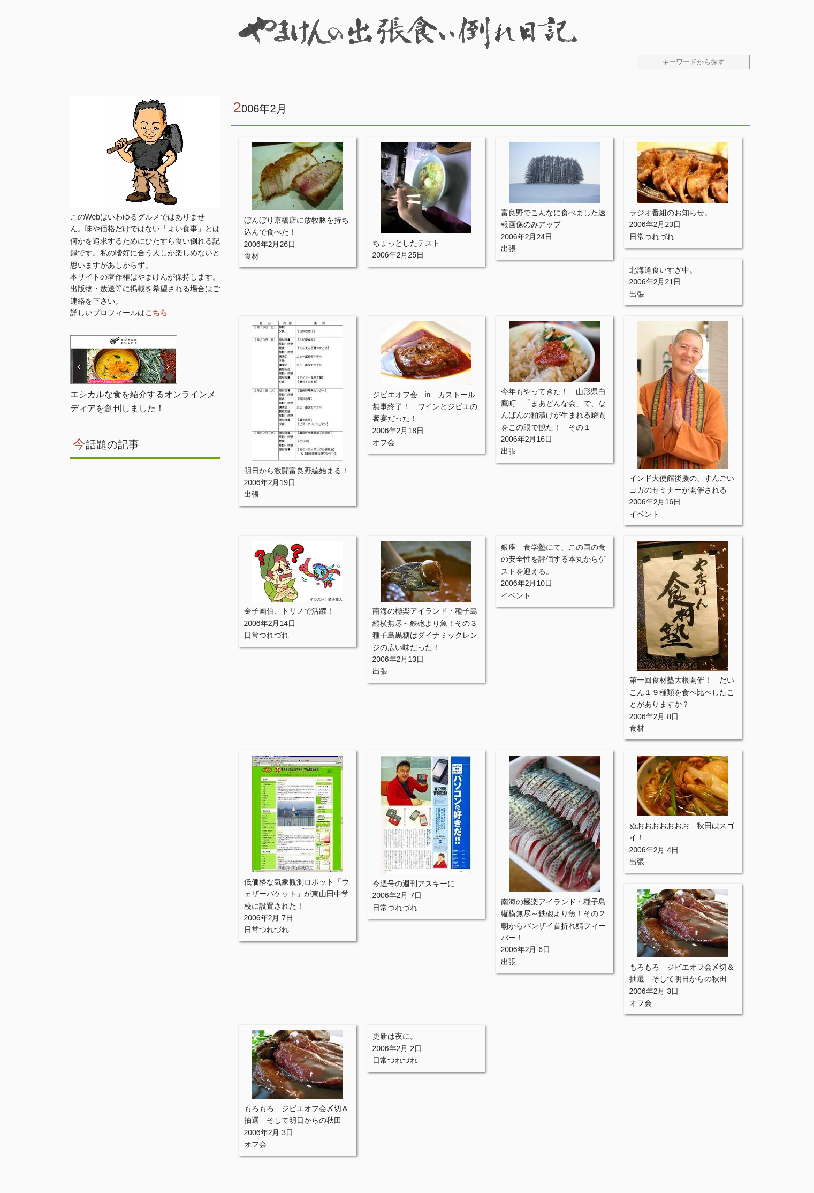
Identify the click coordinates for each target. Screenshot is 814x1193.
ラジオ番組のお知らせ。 (670, 212)
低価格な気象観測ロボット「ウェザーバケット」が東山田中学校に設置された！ (296, 894)
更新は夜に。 (394, 1036)
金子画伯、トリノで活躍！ (289, 611)
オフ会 (383, 442)
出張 (508, 248)
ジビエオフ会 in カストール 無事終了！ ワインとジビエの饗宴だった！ (427, 406)
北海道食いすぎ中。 (663, 270)
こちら (156, 312)
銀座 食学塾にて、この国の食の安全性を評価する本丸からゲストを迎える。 (553, 559)
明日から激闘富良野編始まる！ (296, 470)
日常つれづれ (651, 236)
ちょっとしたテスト (406, 243)
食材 (251, 256)
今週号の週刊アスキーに (413, 883)
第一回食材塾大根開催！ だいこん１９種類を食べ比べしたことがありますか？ (681, 692)
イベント (644, 514)
